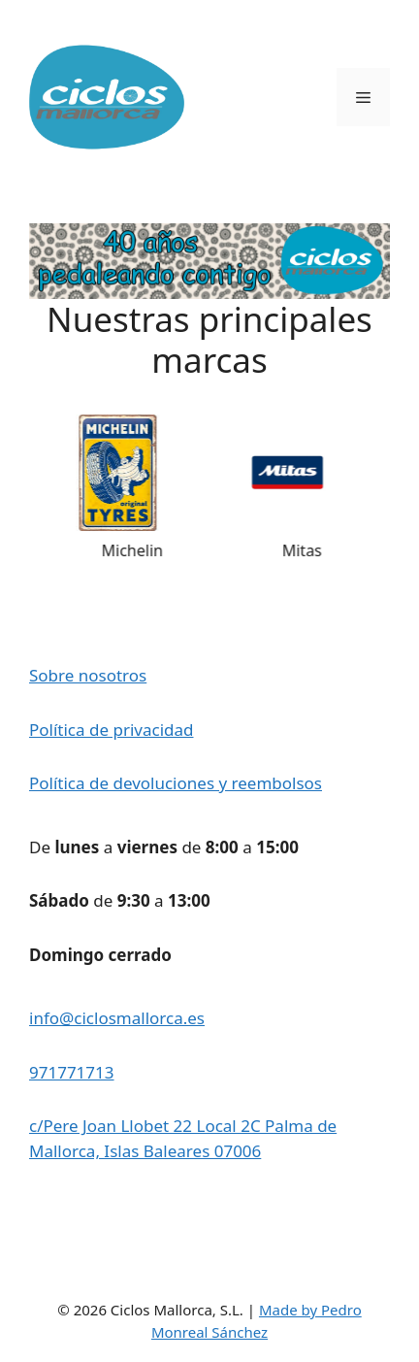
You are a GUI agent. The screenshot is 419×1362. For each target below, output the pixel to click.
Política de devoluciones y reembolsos (175, 783)
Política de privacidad (111, 729)
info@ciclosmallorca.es (117, 1018)
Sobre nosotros (87, 675)
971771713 (71, 1072)
